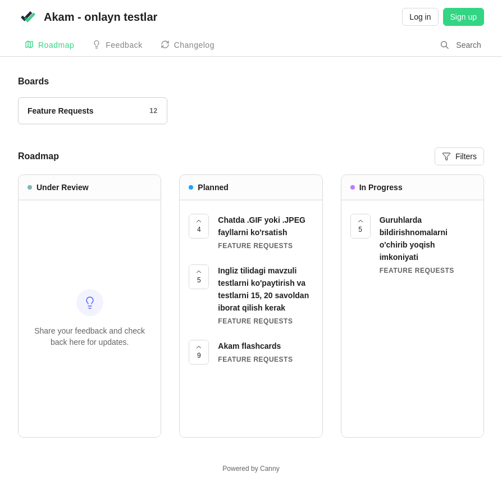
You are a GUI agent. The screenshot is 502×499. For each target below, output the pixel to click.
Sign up (463, 16)
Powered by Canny (250, 469)
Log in (420, 16)
